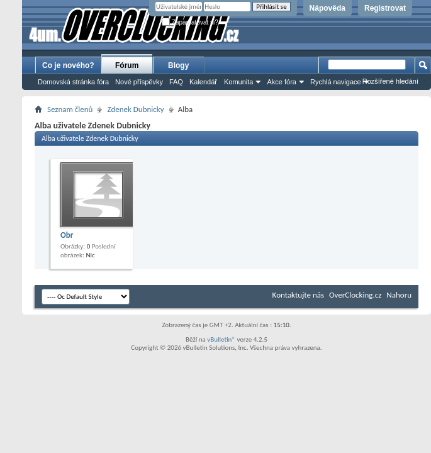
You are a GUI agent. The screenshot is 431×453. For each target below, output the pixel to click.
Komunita (238, 82)
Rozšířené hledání (390, 81)
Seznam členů (69, 109)
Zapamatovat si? (190, 22)
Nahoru (398, 294)
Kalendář (203, 82)
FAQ (176, 82)
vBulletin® (221, 339)
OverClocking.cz (355, 294)
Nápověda (327, 8)
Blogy (178, 65)
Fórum (126, 65)
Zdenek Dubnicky (135, 109)
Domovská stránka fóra (73, 82)
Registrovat (385, 8)
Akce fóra (281, 82)
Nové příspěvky (139, 82)
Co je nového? (68, 65)
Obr (66, 235)
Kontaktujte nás (298, 294)
